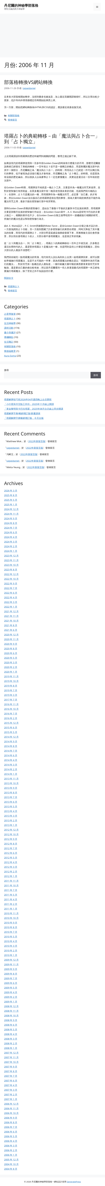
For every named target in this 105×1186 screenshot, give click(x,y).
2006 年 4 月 (10, 1141)
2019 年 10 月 (11, 681)
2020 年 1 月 (10, 671)
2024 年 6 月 (10, 532)
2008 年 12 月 (11, 1006)
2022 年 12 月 (11, 574)
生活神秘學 (10, 323)
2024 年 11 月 (11, 513)
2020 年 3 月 (10, 662)
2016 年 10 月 (11, 709)
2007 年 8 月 (10, 1071)
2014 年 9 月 (10, 741)
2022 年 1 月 (10, 606)
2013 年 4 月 (10, 811)
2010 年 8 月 (10, 927)
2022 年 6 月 (10, 592)
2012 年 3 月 (10, 866)
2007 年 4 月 (10, 1085)
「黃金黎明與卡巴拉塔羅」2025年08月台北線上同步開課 (33, 408)
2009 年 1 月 (10, 1001)
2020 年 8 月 (10, 648)
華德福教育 (10, 351)
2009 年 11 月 (11, 964)
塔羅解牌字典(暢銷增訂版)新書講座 (22, 413)
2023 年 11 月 (11, 560)
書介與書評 (10, 332)
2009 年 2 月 (10, 997)
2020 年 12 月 (11, 634)
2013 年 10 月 (11, 783)
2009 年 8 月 (10, 973)
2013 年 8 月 (10, 792)
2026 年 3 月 (10, 490)
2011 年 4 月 (10, 899)
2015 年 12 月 (11, 722)
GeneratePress (74, 1181)
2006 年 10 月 (11, 1113)
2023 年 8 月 (10, 569)
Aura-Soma (10, 355)
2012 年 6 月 (10, 853)
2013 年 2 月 (10, 820)
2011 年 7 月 (10, 890)
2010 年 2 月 (10, 950)
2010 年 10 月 (11, 918)
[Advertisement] (52, 34)
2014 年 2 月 (10, 769)
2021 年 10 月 (11, 620)
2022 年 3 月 (10, 602)
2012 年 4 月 (10, 862)
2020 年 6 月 (10, 653)
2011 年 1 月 (10, 908)
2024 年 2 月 (10, 546)
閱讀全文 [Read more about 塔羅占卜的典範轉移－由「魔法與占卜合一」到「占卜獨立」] (8, 278)
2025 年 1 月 (10, 504)
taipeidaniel (12, 447)
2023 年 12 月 (11, 555)
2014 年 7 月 (10, 750)
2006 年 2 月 (10, 1150)
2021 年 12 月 (11, 611)
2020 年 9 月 (10, 643)
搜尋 (6, 370)
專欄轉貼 (8, 337)
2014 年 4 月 (10, 760)
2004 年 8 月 (10, 1168)
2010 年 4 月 (10, 941)
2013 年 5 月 (10, 806)
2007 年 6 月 (10, 1080)
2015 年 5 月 (10, 732)
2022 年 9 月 (10, 583)
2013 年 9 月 (10, 787)
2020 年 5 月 (10, 657)
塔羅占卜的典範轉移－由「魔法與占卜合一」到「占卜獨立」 (52, 139)
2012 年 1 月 (10, 876)
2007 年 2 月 (10, 1094)
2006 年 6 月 (10, 1131)
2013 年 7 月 (10, 797)
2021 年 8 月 (10, 625)
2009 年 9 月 (10, 969)
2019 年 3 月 (10, 695)
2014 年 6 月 (10, 755)
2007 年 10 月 (11, 1062)
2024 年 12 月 (11, 509)
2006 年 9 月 (10, 1117)
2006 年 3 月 (10, 1145)
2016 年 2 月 (10, 718)
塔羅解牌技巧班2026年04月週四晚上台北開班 (28, 399)
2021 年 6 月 (10, 630)
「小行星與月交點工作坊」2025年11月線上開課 (29, 404)
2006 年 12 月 (11, 1103)
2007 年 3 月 (10, 1089)
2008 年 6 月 (10, 1024)
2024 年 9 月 (10, 518)
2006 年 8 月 (10, 1122)
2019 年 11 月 (11, 676)
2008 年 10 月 (11, 1015)
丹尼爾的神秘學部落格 (21, 5)
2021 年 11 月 (11, 616)
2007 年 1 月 (10, 1099)
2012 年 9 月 (10, 839)
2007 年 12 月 (11, 1052)
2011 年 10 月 (11, 885)
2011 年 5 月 (10, 894)
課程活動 (8, 327)
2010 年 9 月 (10, 922)
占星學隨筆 (10, 313)
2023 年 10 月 (11, 564)
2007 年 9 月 (10, 1066)
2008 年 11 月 (11, 1010)
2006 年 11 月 (11, 1108)
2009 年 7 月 (10, 978)
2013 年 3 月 (10, 815)
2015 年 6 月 (10, 727)
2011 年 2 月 (10, 904)
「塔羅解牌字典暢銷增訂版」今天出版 (24, 418)
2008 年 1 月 (10, 1048)
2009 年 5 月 (10, 987)
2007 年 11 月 (11, 1057)
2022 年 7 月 (10, 588)
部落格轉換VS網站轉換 (28, 82)
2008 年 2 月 (10, 1043)
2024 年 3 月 (10, 541)
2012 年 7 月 (10, 848)
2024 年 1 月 (10, 551)
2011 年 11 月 (11, 880)
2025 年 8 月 (10, 495)
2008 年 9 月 (10, 1020)
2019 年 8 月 (10, 685)
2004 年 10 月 (11, 1164)
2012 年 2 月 (10, 871)
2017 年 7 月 (10, 699)
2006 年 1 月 (10, 1154)
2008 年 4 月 (10, 1034)
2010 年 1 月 (10, 955)
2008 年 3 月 (10, 1038)
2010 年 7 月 (10, 931)
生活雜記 (8, 341)
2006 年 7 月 (10, 1127)
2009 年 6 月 (10, 983)
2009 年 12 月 (11, 959)
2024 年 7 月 (10, 527)
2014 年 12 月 (11, 736)
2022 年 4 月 (10, 597)
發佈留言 (12, 119)
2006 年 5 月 (10, 1136)
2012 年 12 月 (11, 829)
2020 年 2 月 (10, 667)
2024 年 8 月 (10, 523)
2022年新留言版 (36, 441)
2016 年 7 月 (10, 713)
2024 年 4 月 (10, 537)
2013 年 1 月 (10, 825)
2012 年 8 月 (10, 843)
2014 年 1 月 (10, 774)
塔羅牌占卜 (13, 286)
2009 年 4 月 (10, 992)
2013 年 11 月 (11, 778)
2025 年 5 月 (10, 499)
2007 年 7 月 (10, 1076)
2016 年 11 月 (11, 704)
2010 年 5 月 (10, 936)
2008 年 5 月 (10, 1029)
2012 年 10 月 (11, 834)
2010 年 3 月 (10, 945)
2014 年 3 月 (10, 764)
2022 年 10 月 (11, 578)
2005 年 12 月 (11, 1159)
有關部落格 (13, 115)
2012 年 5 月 (10, 857)
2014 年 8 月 (10, 746)
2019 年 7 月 (10, 690)
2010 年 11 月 (11, 913)
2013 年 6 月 (10, 801)
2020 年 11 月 (11, 639)
